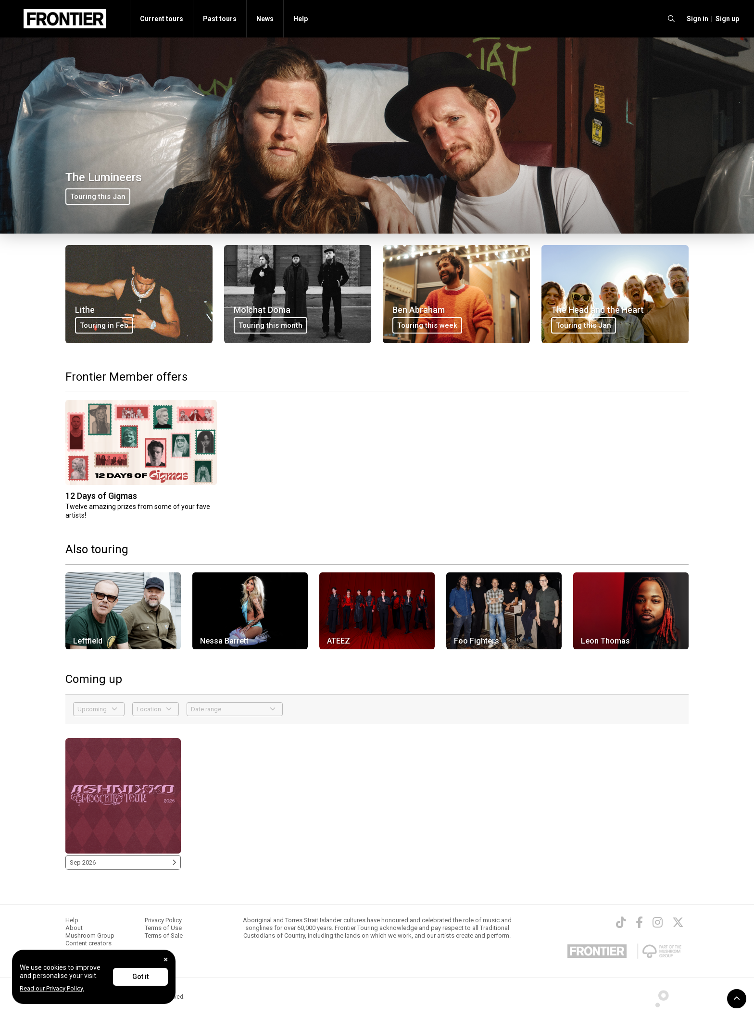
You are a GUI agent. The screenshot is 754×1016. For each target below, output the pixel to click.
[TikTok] (621, 922)
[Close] (165, 959)
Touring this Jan (98, 196)
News (265, 19)
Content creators (88, 943)
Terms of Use (163, 927)
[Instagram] (658, 922)
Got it (140, 976)
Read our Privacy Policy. (52, 988)
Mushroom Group (89, 935)
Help (300, 19)
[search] (671, 19)
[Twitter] (678, 922)
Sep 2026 (123, 862)
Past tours (220, 19)
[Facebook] (639, 922)
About (74, 927)
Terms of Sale (164, 935)
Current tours (161, 19)
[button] (696, 19)
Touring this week (427, 325)
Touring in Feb (104, 325)
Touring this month (270, 325)
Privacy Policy (163, 920)
